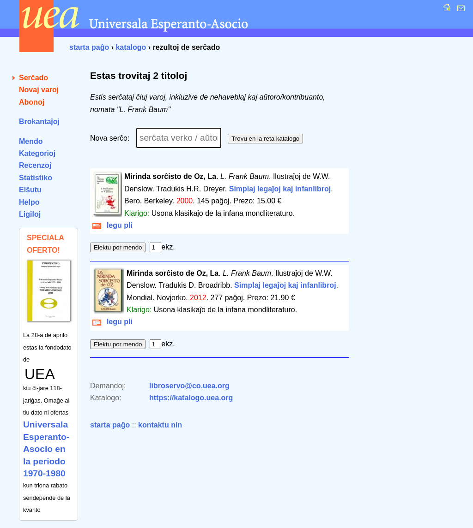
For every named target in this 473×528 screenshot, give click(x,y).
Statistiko (35, 178)
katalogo (130, 47)
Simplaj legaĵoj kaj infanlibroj (280, 189)
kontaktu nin (160, 425)
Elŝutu (30, 190)
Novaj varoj (39, 90)
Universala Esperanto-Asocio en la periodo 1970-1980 (46, 449)
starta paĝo (89, 47)
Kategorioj (37, 153)
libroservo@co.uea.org (189, 386)
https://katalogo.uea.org (191, 398)
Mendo (31, 141)
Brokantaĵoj (39, 121)
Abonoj (31, 102)
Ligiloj (30, 214)
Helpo (29, 202)
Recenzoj (35, 165)
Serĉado (33, 78)
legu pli (112, 225)
